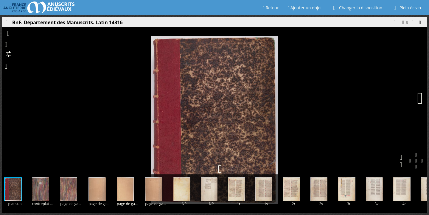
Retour (271, 7)
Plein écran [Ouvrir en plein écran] (406, 7)
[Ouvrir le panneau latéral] (6, 23)
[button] (394, 23)
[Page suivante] (420, 98)
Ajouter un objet (305, 7)
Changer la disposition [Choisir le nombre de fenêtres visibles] (356, 7)
